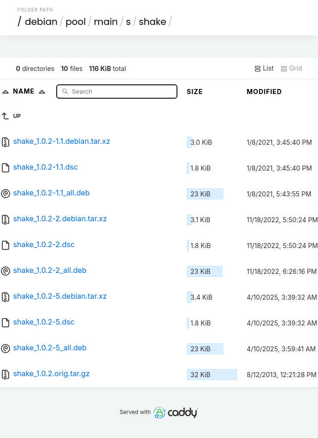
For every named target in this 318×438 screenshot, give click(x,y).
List (264, 68)
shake (152, 21)
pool (75, 21)
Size (195, 91)
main (106, 21)
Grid (291, 68)
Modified (264, 91)
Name (31, 91)
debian (41, 21)
